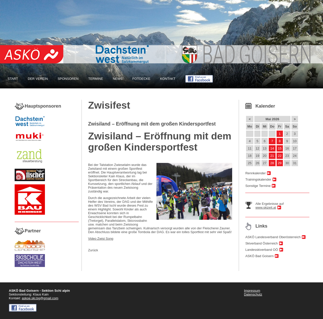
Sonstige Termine (258, 186)
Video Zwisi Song (100, 238)
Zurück (93, 250)
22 (279, 156)
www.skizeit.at (265, 207)
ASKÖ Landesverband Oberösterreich (273, 237)
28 (272, 163)
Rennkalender (255, 173)
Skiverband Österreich (261, 243)
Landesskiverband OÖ (261, 250)
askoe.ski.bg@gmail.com (40, 298)
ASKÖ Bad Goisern (259, 256)
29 (279, 163)
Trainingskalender (258, 179)
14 (272, 148)
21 (272, 156)
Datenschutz (253, 294)
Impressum (252, 290)
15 (279, 148)
